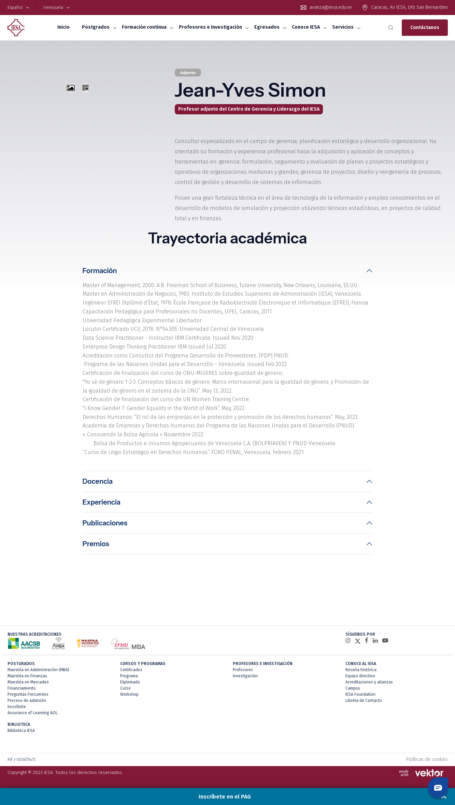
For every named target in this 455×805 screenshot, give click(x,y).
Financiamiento (22, 690)
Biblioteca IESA (21, 732)
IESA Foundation (360, 696)
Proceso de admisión (27, 702)
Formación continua (144, 27)
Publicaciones (105, 525)
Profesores (243, 671)
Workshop (129, 696)
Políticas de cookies (427, 761)
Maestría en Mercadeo (28, 684)
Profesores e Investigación (210, 27)
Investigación (245, 678)
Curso (125, 690)
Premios (96, 546)
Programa (129, 678)
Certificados (131, 671)
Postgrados (96, 27)
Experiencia (101, 504)
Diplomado (130, 684)
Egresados (267, 27)
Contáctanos (424, 27)
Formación (100, 271)
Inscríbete (17, 708)
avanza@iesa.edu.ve (331, 7)
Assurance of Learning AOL (33, 714)
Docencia (98, 483)
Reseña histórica (360, 671)
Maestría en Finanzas (27, 678)
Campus (352, 690)
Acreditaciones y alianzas (369, 684)
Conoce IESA (306, 27)
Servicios (343, 27)
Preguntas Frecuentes (28, 696)
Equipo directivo (360, 678)
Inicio (63, 27)
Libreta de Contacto (363, 702)
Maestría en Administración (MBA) (38, 671)
